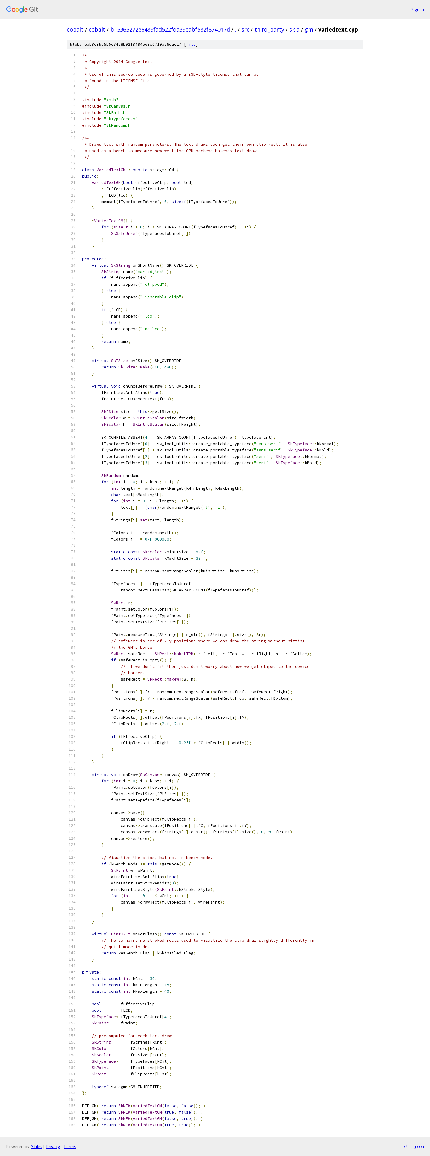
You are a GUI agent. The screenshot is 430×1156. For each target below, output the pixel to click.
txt (404, 1146)
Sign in (417, 9)
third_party (269, 29)
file (191, 44)
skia (294, 29)
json (419, 1146)
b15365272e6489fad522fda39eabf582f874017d (170, 29)
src (245, 29)
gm (309, 29)
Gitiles (36, 1146)
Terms (70, 1146)
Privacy (53, 1146)
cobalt (75, 29)
